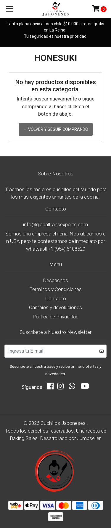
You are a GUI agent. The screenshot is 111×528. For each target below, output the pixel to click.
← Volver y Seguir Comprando (55, 129)
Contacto (55, 298)
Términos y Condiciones (55, 289)
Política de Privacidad (55, 317)
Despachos (55, 280)
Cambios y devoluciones (55, 307)
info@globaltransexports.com (55, 224)
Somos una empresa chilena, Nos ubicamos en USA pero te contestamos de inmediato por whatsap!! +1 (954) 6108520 (55, 241)
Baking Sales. (25, 438)
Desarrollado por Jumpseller (70, 438)
